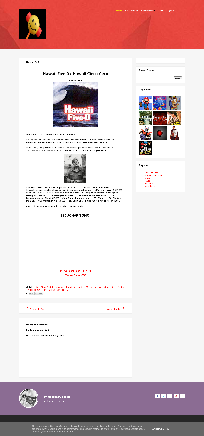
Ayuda (171, 10)
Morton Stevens (93, 287)
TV (67, 289)
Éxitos (161, 10)
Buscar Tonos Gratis (154, 175)
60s (37, 287)
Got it (169, 429)
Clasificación (148, 10)
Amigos (148, 178)
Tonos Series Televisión (53, 289)
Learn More (157, 429)
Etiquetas (149, 183)
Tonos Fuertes (151, 172)
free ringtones (58, 287)
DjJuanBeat (46, 287)
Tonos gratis (36, 289)
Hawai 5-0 (70, 287)
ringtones (106, 287)
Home (119, 10)
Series (114, 287)
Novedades (150, 186)
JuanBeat (80, 287)
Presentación (131, 10)
